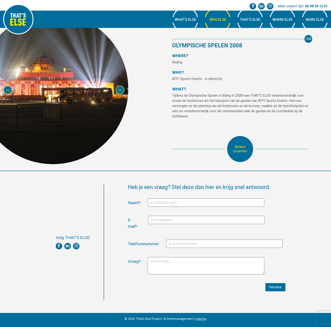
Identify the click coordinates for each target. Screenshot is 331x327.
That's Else (18, 19)
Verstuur (275, 287)
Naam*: (129, 202)
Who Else (217, 20)
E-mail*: (129, 223)
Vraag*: (129, 261)
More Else (315, 20)
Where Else (282, 20)
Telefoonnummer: (131, 243)
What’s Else (185, 20)
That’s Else (250, 20)
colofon (201, 319)
